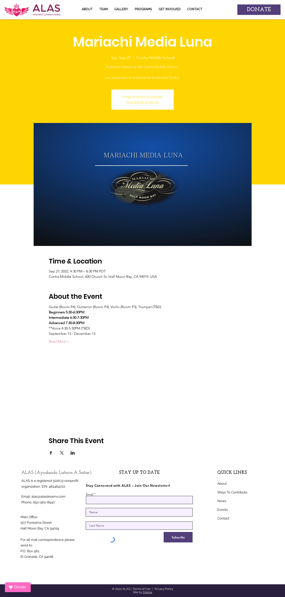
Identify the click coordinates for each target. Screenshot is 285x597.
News (221, 501)
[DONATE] (259, 9)
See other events (142, 102)
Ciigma (147, 592)
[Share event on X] (62, 453)
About (222, 484)
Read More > (59, 341)
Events (222, 510)
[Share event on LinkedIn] (73, 453)
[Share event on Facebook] (51, 453)
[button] (121, 9)
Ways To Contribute (232, 492)
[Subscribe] (178, 537)
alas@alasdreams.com (48, 497)
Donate (17, 587)
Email (89, 494)
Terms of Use (142, 589)
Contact (223, 518)
